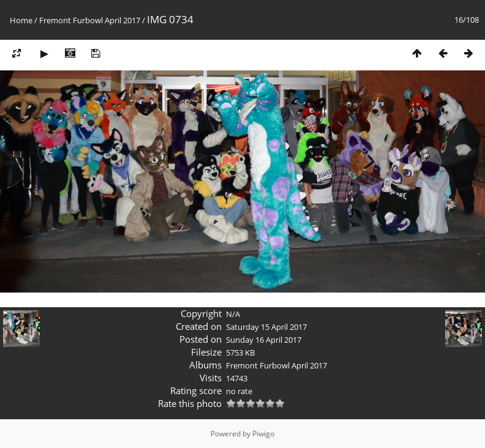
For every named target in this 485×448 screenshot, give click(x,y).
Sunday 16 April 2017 (263, 339)
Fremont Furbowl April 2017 (89, 20)
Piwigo (263, 433)
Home (21, 20)
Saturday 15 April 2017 (266, 326)
